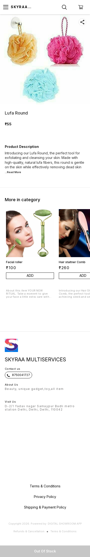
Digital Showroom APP (65, 523)
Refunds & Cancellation (28, 531)
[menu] (5, 7)
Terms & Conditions (63, 531)
